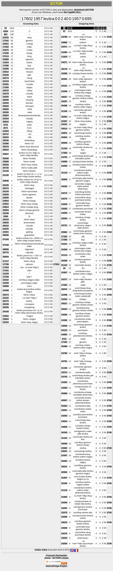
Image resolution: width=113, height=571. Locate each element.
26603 (6, 115)
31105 (6, 175)
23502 (6, 204)
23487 (64, 272)
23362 (6, 316)
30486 (64, 105)
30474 (6, 295)
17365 (6, 87)
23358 (64, 91)
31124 (64, 265)
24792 (64, 157)
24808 (64, 427)
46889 (6, 249)
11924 (6, 62)
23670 (6, 50)
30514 (64, 128)
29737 (6, 134)
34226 (64, 186)
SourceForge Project (56, 566)
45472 (6, 188)
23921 (6, 43)
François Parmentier (56, 555)
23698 (6, 59)
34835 (6, 222)
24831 (64, 133)
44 (64, 268)
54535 (6, 229)
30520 (64, 309)
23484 (6, 131)
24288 (64, 73)
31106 (64, 111)
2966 (5, 216)
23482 (64, 448)
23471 (64, 46)
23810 (6, 72)
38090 (6, 235)
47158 (6, 245)
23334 (6, 322)
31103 (64, 148)
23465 (64, 497)
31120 (6, 171)
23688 (6, 161)
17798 (6, 264)
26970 (64, 289)
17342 (6, 40)
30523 (64, 522)
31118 (64, 172)
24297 (64, 101)
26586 (6, 100)
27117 (6, 261)
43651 (64, 410)
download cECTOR (84, 10)
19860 (64, 42)
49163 (6, 225)
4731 (5, 125)
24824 (6, 207)
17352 (64, 236)
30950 (64, 179)
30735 (6, 168)
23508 (64, 204)
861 (5, 34)
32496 (6, 143)
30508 (64, 260)
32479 (6, 93)
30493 (64, 406)
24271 (64, 62)
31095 (64, 52)
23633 (64, 538)
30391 (64, 79)
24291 (64, 508)
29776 (6, 252)
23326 (6, 75)
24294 (64, 502)
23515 (6, 90)
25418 (6, 219)
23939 (6, 194)
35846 (6, 181)
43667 (64, 400)
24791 (64, 361)
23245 (6, 185)
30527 (64, 97)
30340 (64, 483)
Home (48, 558)
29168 (6, 311)
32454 (6, 118)
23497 (64, 121)
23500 (64, 314)
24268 (64, 388)
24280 (64, 166)
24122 (64, 330)
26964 (6, 210)
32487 (64, 477)
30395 (6, 112)
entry (44, 550)
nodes (38, 550)
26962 (64, 232)
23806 (6, 197)
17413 (6, 56)
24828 (64, 326)
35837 (6, 154)
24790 (64, 353)
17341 (6, 270)
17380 (6, 65)
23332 (6, 280)
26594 (64, 218)
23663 (6, 319)
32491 (6, 84)
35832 (6, 121)
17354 (56, 264)
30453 (64, 137)
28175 (6, 301)
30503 (6, 106)
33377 (64, 279)
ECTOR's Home (60, 558)
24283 (64, 415)
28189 (6, 304)
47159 (6, 239)
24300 (64, 382)
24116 (6, 81)
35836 (6, 158)
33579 (6, 146)
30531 (64, 466)
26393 (6, 164)
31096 (64, 295)
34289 (64, 213)
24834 (64, 421)
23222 (6, 298)
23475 (64, 512)
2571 (5, 128)
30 (64, 28)
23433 (64, 299)
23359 (6, 283)
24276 (64, 198)
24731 (64, 225)
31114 (64, 255)
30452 (64, 117)
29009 (64, 143)
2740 (109, 37)
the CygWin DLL (72, 12)
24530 (6, 103)
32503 (6, 137)
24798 (64, 37)
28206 (6, 307)
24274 (6, 78)
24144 (6, 191)
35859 (6, 256)
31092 (64, 320)
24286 (6, 68)
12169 (6, 273)
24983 (64, 334)
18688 (6, 286)
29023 (6, 149)
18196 (6, 213)
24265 (64, 208)
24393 (6, 96)
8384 (5, 31)
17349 (6, 276)
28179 (64, 69)
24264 (64, 543)
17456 (6, 53)
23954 (6, 201)
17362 (6, 47)
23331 (64, 86)
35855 (6, 109)
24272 (64, 193)
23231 (64, 124)
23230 (6, 37)
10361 (6, 232)
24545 (6, 140)
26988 (64, 393)
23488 (6, 290)
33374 (64, 372)
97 (5, 28)
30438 (64, 432)
